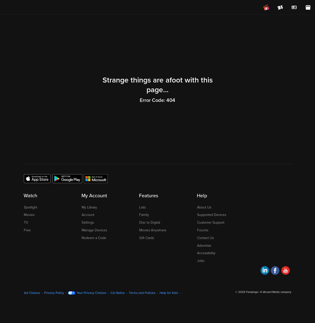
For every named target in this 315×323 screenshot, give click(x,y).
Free (27, 230)
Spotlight (30, 207)
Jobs (200, 261)
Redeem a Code (94, 238)
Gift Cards (146, 238)
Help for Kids (169, 293)
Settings (88, 222)
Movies (29, 215)
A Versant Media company (275, 292)
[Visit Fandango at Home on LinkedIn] (264, 271)
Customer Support (210, 222)
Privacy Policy (54, 293)
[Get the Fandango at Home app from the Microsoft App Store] (96, 178)
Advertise (204, 245)
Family (144, 215)
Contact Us (205, 238)
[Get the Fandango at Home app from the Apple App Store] (37, 178)
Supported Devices (211, 215)
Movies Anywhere (152, 230)
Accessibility (206, 253)
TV (26, 222)
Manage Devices (94, 230)
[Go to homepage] (34, 7)
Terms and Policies (142, 293)
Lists (142, 207)
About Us (204, 207)
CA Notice (117, 293)
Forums (202, 230)
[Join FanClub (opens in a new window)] (266, 7)
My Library (89, 207)
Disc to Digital (149, 222)
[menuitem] (294, 7)
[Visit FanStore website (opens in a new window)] (308, 7)
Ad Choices (32, 293)
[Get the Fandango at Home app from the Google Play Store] (67, 178)
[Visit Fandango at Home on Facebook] (275, 271)
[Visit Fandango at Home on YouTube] (285, 271)
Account (88, 215)
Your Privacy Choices (91, 293)
